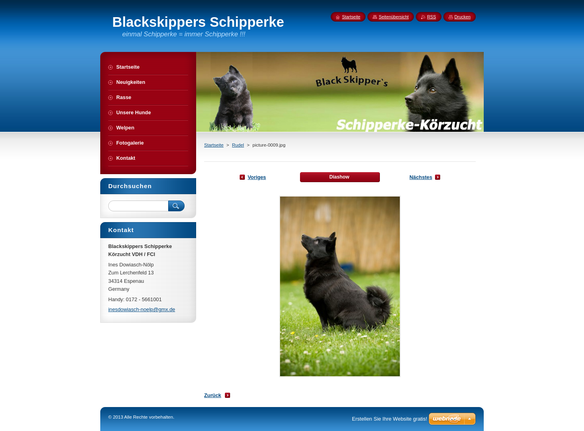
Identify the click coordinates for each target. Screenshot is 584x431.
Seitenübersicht (394, 16)
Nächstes (420, 177)
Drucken (463, 16)
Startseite (214, 145)
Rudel (238, 145)
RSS (431, 16)
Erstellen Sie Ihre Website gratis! (389, 419)
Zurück (212, 395)
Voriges (257, 177)
